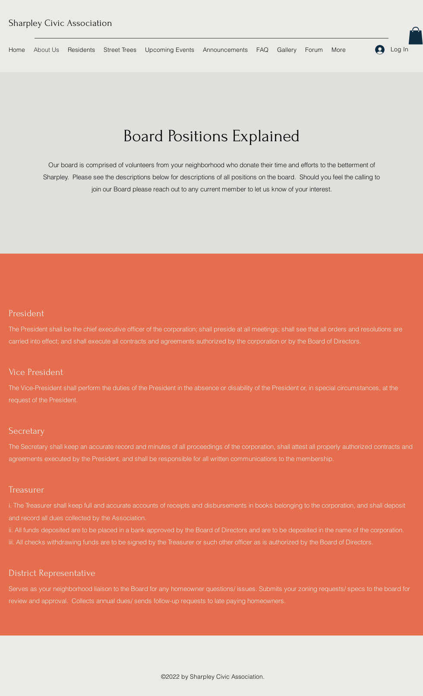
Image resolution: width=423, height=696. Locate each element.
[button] (415, 35)
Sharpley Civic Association (60, 23)
